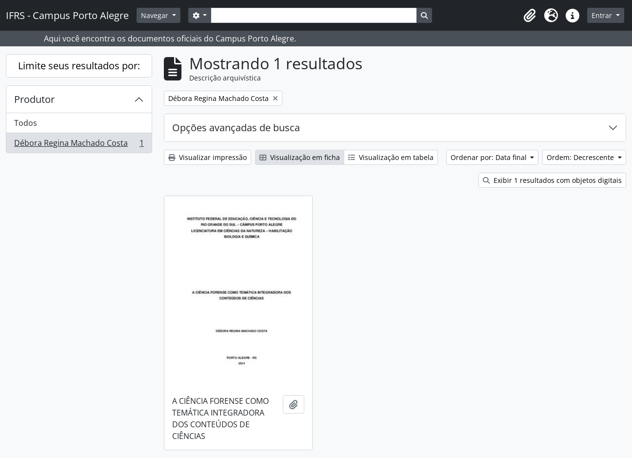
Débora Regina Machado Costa (79, 145)
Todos (25, 123)
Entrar (603, 15)
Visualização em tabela (391, 157)
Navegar (155, 15)
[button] (529, 15)
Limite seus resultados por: (79, 65)
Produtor (34, 99)
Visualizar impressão (207, 157)
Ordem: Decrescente (581, 157)
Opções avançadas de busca (236, 127)
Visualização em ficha (299, 157)
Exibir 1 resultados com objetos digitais (552, 180)
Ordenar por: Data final (490, 157)
